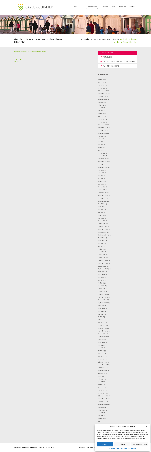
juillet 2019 (101, 308)
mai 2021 (100, 246)
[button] (147, 427)
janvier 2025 (101, 122)
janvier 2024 (101, 156)
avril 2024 (101, 147)
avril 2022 (101, 215)
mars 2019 (101, 320)
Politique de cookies (114, 448)
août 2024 (101, 136)
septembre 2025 (103, 99)
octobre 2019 (102, 300)
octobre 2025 (102, 96)
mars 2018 (101, 353)
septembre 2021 (103, 235)
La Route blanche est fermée (106, 39)
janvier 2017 (101, 393)
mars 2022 (101, 218)
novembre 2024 (103, 127)
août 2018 (101, 339)
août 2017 (101, 373)
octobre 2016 (102, 401)
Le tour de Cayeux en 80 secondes (119, 61)
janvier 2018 (101, 359)
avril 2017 (101, 384)
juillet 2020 (101, 274)
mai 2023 (100, 178)
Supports (33, 447)
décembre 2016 (103, 396)
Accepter (105, 444)
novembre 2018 (103, 331)
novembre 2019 (103, 297)
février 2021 (101, 255)
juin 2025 (100, 108)
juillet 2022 (101, 207)
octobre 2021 (102, 232)
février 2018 (101, 356)
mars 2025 (101, 116)
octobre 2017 (102, 368)
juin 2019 (100, 311)
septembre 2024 (103, 133)
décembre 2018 (103, 328)
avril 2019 (101, 317)
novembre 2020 (103, 263)
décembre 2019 (103, 294)
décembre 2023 (103, 159)
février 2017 (101, 390)
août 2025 (101, 102)
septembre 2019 (103, 303)
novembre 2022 (103, 195)
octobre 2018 (102, 334)
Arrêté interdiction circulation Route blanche (30, 52)
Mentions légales (21, 447)
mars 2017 (101, 387)
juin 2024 (100, 142)
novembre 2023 (103, 161)
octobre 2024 (102, 130)
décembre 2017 (103, 362)
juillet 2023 (101, 173)
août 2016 (101, 407)
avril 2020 (101, 283)
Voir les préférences (139, 444)
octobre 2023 (102, 164)
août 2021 (101, 238)
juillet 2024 (101, 139)
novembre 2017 (103, 365)
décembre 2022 (103, 192)
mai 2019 (100, 314)
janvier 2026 (101, 88)
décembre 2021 (103, 226)
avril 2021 (101, 249)
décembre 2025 (103, 91)
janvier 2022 (101, 223)
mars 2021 (101, 252)
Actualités (85, 39)
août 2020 (101, 271)
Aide (40, 447)
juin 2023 (100, 175)
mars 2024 (101, 150)
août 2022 (101, 204)
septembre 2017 (103, 370)
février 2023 (101, 187)
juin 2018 (100, 345)
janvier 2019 (101, 325)
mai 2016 (100, 416)
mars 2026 (101, 82)
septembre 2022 (103, 201)
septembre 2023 (103, 167)
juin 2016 (100, 413)
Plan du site (49, 447)
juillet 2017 (101, 376)
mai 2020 (100, 280)
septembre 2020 (103, 269)
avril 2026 (101, 79)
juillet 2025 (101, 105)
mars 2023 (101, 184)
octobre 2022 (102, 198)
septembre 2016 (103, 404)
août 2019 (101, 305)
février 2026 (101, 85)
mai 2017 (100, 382)
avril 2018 (101, 351)
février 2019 (101, 322)
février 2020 (101, 288)
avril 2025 (101, 113)
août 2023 (101, 170)
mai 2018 (100, 348)
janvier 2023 (101, 190)
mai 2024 (100, 144)
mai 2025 (100, 111)
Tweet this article (18, 60)
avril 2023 (101, 181)
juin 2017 (100, 379)
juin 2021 (100, 243)
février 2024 (101, 153)
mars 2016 (101, 421)
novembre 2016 (103, 399)
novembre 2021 (103, 229)
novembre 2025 (103, 94)
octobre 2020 (102, 266)
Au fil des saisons (111, 66)
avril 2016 (101, 418)
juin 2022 (100, 209)
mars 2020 (101, 286)
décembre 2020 (103, 260)
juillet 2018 (101, 342)
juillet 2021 (101, 240)
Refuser (122, 444)
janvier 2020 (101, 291)
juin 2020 (100, 277)
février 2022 (101, 221)
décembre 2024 (103, 125)
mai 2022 (100, 212)
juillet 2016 (101, 410)
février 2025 (101, 119)
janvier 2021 (101, 257)
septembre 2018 (103, 336)
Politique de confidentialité (128, 448)
